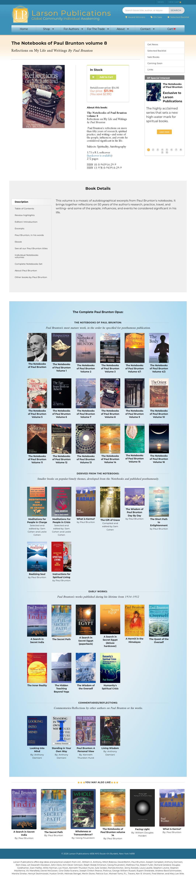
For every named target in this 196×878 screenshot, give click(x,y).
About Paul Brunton (26, 270)
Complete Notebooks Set (28, 263)
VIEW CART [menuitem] (175, 2)
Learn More (164, 132)
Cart (171, 29)
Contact (147, 29)
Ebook (18, 241)
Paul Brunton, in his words (29, 235)
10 (167, 152)
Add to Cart (101, 77)
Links (150, 69)
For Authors (73, 29)
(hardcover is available (99, 155)
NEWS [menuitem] (161, 2)
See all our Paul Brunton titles (31, 248)
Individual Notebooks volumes (26, 256)
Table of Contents (24, 208)
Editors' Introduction (26, 221)
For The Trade (98, 29)
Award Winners (135, 17)
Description (21, 201)
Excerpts (19, 228)
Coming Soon (154, 63)
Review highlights (25, 215)
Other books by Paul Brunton (31, 277)
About (123, 29)
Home (24, 29)
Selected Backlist (178, 17)
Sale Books (153, 57)
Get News (152, 44)
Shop (48, 29)
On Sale (156, 17)
